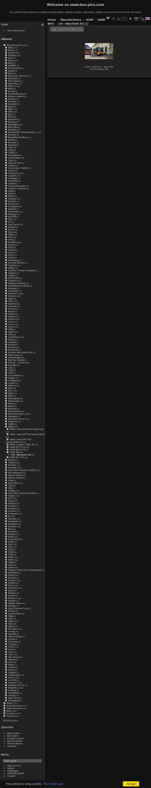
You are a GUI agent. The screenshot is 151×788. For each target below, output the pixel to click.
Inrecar (11, 316)
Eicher (11, 229)
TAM (10, 616)
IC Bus (11, 308)
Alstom (11, 86)
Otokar (11, 495)
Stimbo (11, 611)
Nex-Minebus (15, 472)
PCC (10, 498)
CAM (10, 150)
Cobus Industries (16, 186)
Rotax (11, 536)
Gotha (11, 275)
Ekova (11, 232)
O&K (10, 485)
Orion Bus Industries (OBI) (21, 493)
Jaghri (11, 331)
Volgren (12, 672)
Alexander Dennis (17, 75)
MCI (10, 388)
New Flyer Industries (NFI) (21, 470)
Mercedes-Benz (16, 413)
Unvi (10, 649)
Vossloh (12, 682)
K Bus (11, 339)
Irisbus (11, 319)
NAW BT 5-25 (17, 457)
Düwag (11, 214)
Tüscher (12, 644)
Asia (8, 710)
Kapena (12, 342)
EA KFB (12, 216)
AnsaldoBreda (15, 93)
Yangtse (12, 690)
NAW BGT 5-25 (18, 447)
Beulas (11, 122)
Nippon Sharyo (15, 475)
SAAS (11, 541)
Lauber (11, 378)
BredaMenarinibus (17, 137)
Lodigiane (13, 380)
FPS (10, 239)
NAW (10, 426)
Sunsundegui (15, 613)
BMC (10, 111)
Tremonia (13, 641)
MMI (10, 395)
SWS (10, 559)
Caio (10, 160)
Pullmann (13, 513)
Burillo (11, 139)
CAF (10, 147)
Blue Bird (12, 127)
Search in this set (70, 29)
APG (10, 63)
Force (11, 252)
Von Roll (12, 680)
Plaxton (12, 503)
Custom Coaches (17, 188)
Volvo (11, 677)
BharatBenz (14, 124)
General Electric (16, 262)
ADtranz (12, 55)
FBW (10, 234)
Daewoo (12, 198)
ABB (10, 47)
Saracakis (13, 572)
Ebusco (12, 227)
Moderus (12, 421)
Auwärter (12, 104)
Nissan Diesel (15, 477)
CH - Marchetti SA (21, 454)
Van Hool (12, 657)
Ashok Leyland (15, 96)
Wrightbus (13, 687)
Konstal (12, 365)
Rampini (12, 518)
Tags (9, 765)
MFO (10, 393)
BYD (10, 116)
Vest (10, 662)
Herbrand (13, 291)
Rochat (11, 531)
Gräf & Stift (13, 278)
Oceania (10, 716)
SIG (10, 547)
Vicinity (11, 667)
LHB (10, 372)
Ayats (11, 106)
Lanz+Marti (14, 375)
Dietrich (12, 209)
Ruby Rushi (14, 539)
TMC (10, 618)
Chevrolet (13, 180)
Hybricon (12, 303)
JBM (10, 329)
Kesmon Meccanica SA (20, 352)
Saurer (11, 575)
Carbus (12, 165)
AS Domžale (14, 68)
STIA (10, 554)
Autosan (12, 101)
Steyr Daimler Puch (18, 608)
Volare (11, 669)
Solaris (11, 598)
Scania (11, 580)
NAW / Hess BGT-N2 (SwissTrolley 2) (18, 440)
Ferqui (11, 244)
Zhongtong (13, 700)
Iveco (11, 326)
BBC (10, 109)
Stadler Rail (14, 603)
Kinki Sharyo (14, 357)
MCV (10, 390)
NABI (10, 424)
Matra (11, 403)
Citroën (12, 183)
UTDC (11, 646)
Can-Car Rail (14, 162)
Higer (11, 298)
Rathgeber (13, 521)
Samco (11, 567)
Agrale (11, 70)
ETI (10, 221)
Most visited (13, 733)
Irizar (10, 321)
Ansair (11, 91)
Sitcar (11, 590)
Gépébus (12, 265)
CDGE (11, 152)
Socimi (11, 595)
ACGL (11, 50)
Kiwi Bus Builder (16, 360)
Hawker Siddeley (16, 283)
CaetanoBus (14, 157)
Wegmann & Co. (16, 685)
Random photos (15, 738)
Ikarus (11, 311)
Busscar (12, 142)
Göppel (12, 273)
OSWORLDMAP (15, 773)
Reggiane (13, 524)
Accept (131, 783)
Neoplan (12, 467)
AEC (10, 58)
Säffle (11, 562)
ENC (10, 219)
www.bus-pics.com (87, 5)
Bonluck (12, 134)
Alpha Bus (13, 83)
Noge (11, 480)
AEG (10, 60)
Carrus (11, 170)
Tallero (11, 621)
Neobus (12, 465)
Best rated (12, 735)
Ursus (11, 652)
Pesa (10, 500)
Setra (11, 585)
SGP (10, 544)
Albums (6, 39)
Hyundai (12, 306)
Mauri (11, 406)
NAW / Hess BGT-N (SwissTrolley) (27, 434)
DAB (10, 191)
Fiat (10, 247)
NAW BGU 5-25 (18, 449)
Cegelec (12, 175)
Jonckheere (14, 337)
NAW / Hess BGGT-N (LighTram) (26, 429)
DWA (10, 196)
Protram (12, 511)
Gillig (10, 267)
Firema (11, 250)
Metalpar (12, 416)
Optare (11, 490)
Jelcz (10, 334)
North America (13, 705)
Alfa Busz (13, 78)
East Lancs (13, 224)
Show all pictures (16, 30)
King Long (13, 355)
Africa (9, 703)
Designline (13, 206)
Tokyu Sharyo (15, 636)
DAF (10, 193)
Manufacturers (13, 45)
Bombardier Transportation (21, 132)
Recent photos (14, 741)
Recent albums (15, 743)
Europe (10, 713)
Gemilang (13, 260)
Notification (13, 770)
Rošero (12, 534)
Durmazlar (13, 211)
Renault (12, 526)
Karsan (11, 347)
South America (14, 708)
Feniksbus (13, 242)
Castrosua (13, 173)
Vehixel (12, 659)
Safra (11, 564)
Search (11, 768)
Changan (12, 178)
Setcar (11, 582)
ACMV (11, 52)
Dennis (11, 203)
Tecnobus (13, 628)
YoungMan (13, 692)
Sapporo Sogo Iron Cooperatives (25, 570)
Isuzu (11, 324)
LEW (10, 370)
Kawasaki (13, 349)
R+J (10, 516)
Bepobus (12, 119)
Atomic (11, 98)
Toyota (11, 639)
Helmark (12, 288)
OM (10, 488)
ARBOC (12, 65)
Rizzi (10, 529)
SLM (10, 549)
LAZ (10, 367)
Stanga (11, 605)
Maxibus (12, 408)
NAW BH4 (15, 452)
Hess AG (12, 293)
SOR (10, 552)
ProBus (12, 508)
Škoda (11, 593)
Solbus (11, 600)
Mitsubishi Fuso (16, 419)
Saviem (12, 577)
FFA (10, 237)
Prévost (12, 506)
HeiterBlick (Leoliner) (18, 285)
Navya (11, 460)
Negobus (12, 462)
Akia (10, 73)
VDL (10, 654)
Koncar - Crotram (17, 362)
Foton (11, 257)
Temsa (11, 631)
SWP (10, 557)
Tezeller (12, 634)
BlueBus (12, 129)
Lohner (11, 383)
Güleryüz (12, 280)
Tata (10, 623)
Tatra (10, 626)
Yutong (11, 695)
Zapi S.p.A (13, 698)
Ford (10, 255)
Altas (10, 88)
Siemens (12, 588)
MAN (10, 385)
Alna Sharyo (14, 81)
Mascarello (13, 401)
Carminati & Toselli (17, 168)
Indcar (11, 314)
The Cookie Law (53, 783)
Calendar (12, 746)
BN (9, 114)
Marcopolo (13, 398)
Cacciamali (13, 155)
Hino (10, 301)
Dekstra (12, 201)
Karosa (11, 344)
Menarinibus (14, 411)
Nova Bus (13, 483)
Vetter (11, 664)
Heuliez (12, 296)
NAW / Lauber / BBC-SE (22, 444)
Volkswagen (14, 675)
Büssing (12, 145)
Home (52, 19)
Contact (11, 776)
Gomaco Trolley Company (21, 270)
